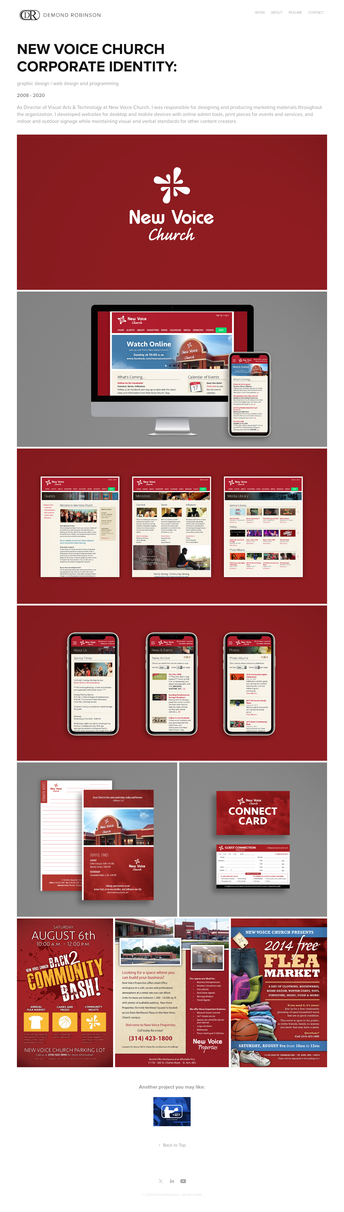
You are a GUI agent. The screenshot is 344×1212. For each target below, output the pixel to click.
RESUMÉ (295, 12)
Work (260, 12)
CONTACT (316, 12)
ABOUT (277, 12)
